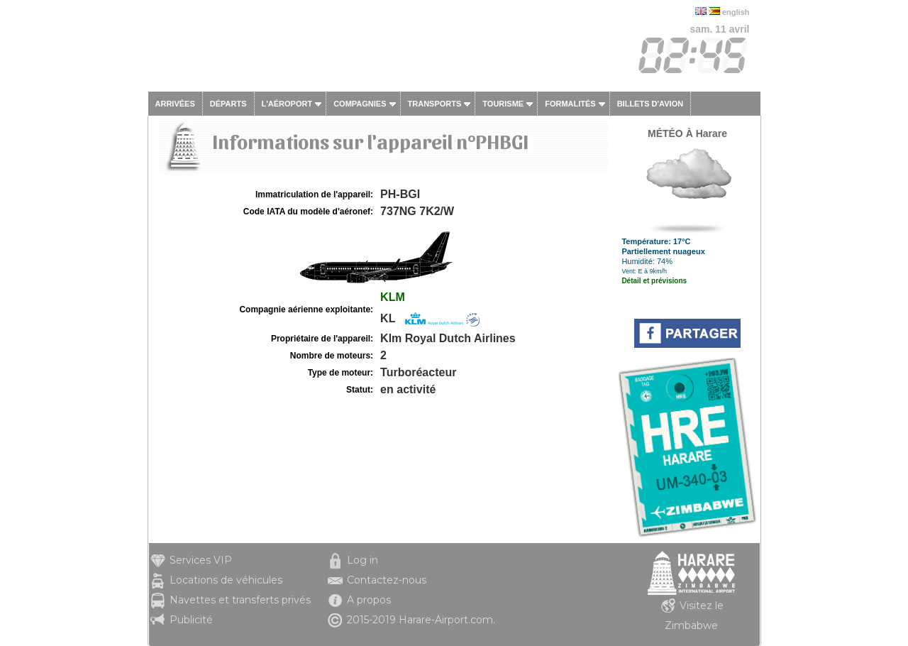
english (736, 12)
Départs (228, 103)
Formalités (570, 103)
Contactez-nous (386, 580)
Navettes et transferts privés (240, 599)
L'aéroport (287, 103)
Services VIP (201, 560)
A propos (369, 599)
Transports (435, 103)
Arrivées (175, 103)
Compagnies (359, 103)
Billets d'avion (650, 103)
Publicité (191, 619)
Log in (362, 560)
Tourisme (503, 103)
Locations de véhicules (226, 580)
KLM (392, 297)
